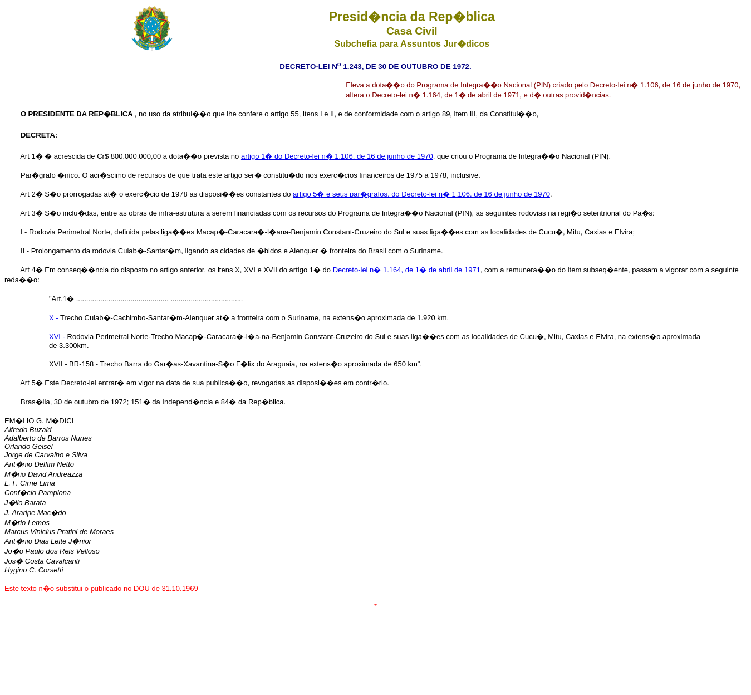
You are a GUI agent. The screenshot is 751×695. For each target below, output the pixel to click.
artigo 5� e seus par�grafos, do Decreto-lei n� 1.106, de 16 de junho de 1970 (421, 194)
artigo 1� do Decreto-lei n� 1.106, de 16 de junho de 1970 (337, 156)
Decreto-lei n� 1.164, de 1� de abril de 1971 (406, 270)
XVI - (57, 336)
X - (53, 318)
